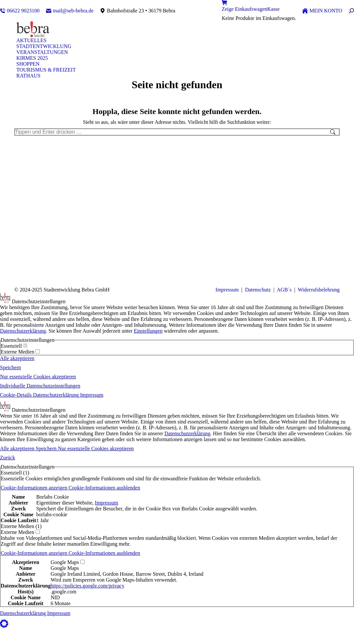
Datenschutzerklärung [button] (56, 395)
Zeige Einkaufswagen (244, 9)
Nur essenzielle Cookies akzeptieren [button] (38, 376)
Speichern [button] (10, 367)
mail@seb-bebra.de (69, 10)
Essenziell (14, 346)
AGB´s (283, 289)
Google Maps (65, 568)
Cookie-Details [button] (16, 395)
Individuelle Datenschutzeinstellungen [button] (40, 386)
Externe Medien (20, 352)
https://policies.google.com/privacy (87, 585)
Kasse (273, 9)
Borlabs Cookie (52, 497)
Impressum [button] (91, 395)
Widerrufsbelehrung (319, 289)
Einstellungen (148, 331)
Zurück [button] (7, 457)
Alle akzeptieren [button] (17, 358)
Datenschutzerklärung (23, 331)
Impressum (227, 289)
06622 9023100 (20, 10)
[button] (70, 487)
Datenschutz (258, 289)
